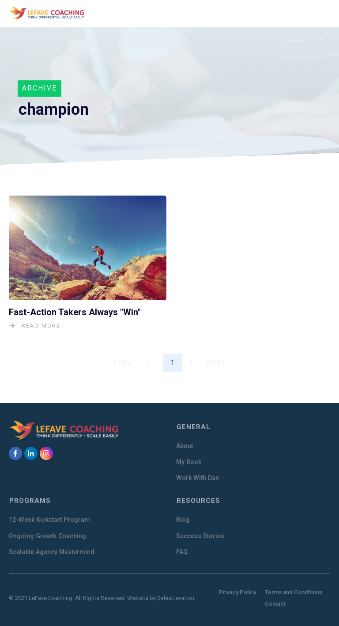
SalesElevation (175, 596)
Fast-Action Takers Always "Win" (75, 311)
